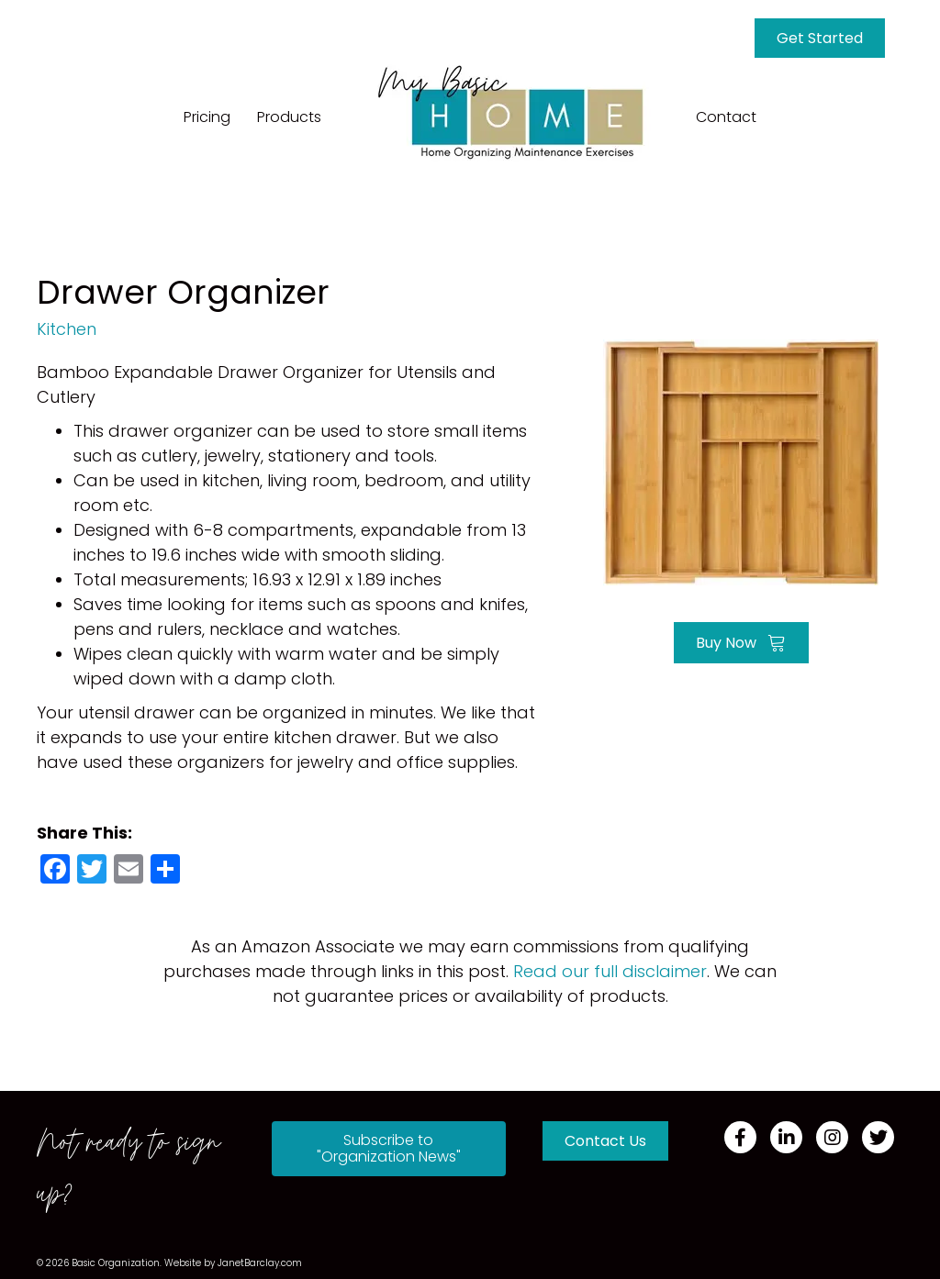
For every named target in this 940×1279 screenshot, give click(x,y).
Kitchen (66, 328)
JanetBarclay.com (260, 1263)
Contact (726, 117)
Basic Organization (116, 1263)
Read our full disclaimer (610, 971)
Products (289, 117)
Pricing (207, 117)
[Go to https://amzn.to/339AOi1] (740, 460)
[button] (389, 1148)
